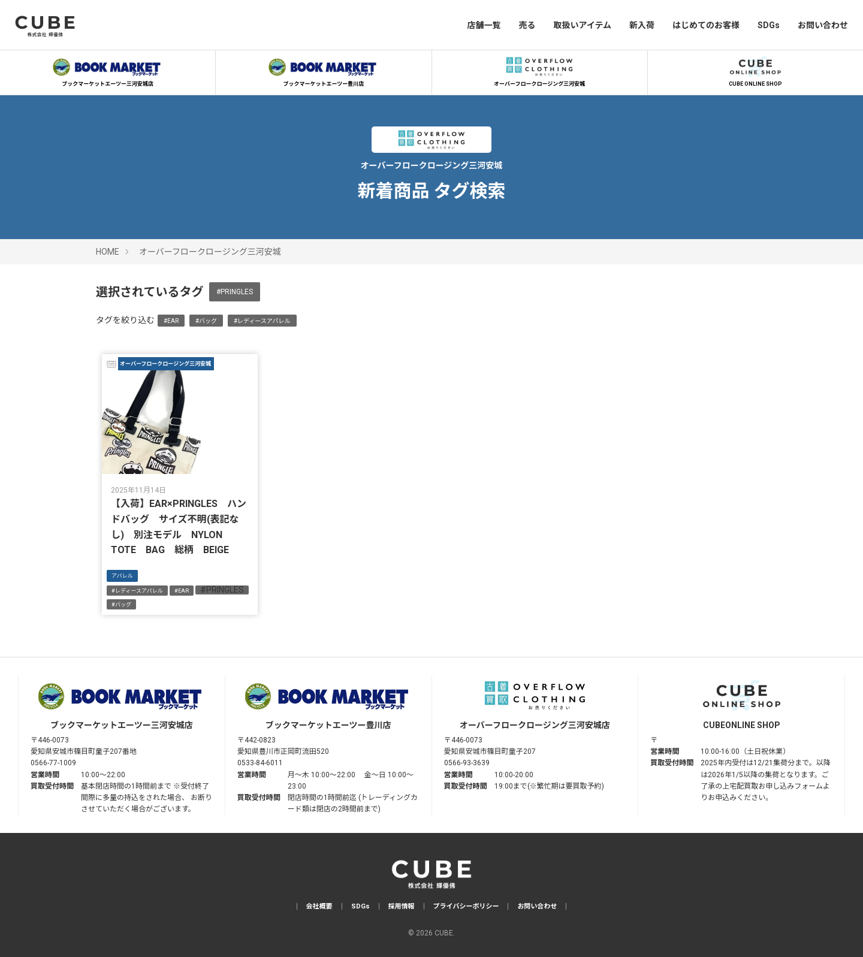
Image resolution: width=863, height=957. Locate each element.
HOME (107, 251)
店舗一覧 (483, 25)
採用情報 (401, 906)
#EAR (171, 321)
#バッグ (206, 321)
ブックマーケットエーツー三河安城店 (108, 70)
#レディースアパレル (262, 321)
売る (526, 25)
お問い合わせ (823, 25)
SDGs (769, 25)
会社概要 (319, 906)
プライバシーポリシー (466, 906)
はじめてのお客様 (706, 25)
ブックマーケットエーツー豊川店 (324, 70)
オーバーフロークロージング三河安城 (539, 70)
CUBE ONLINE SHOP (755, 70)
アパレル (122, 576)
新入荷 (641, 25)
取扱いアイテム (582, 25)
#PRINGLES (234, 292)
